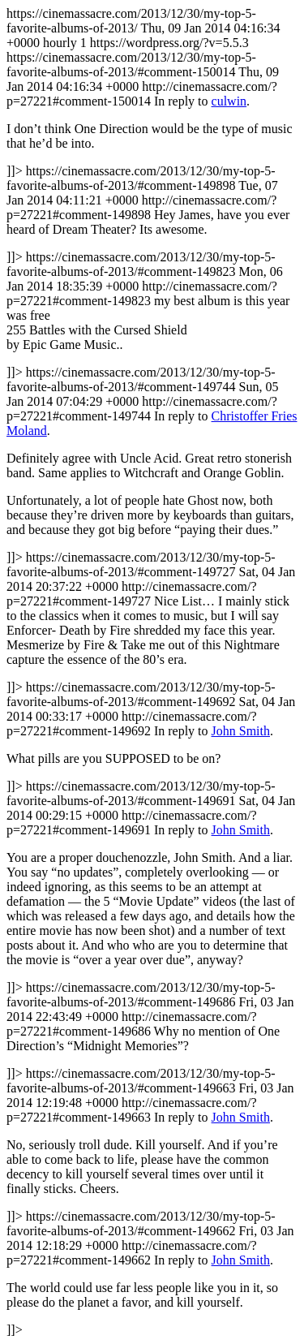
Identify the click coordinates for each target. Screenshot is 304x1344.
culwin (229, 101)
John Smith (241, 731)
